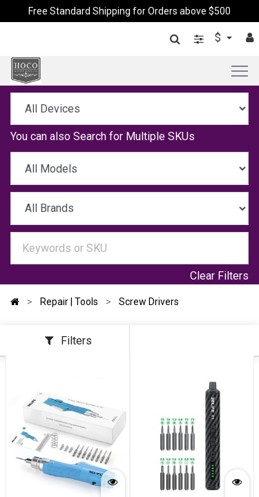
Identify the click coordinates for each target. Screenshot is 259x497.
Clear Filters (219, 275)
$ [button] (219, 37)
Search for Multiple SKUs (134, 136)
